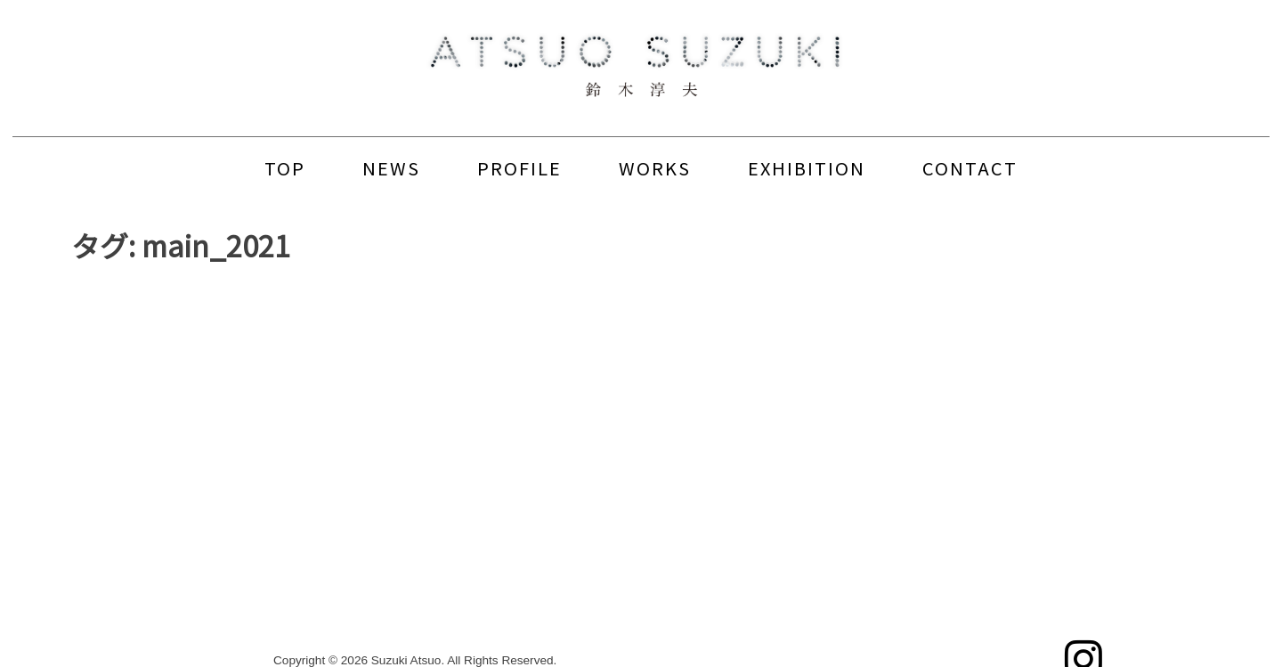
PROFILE (519, 168)
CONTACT (970, 168)
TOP (284, 168)
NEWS (391, 168)
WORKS (655, 168)
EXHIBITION (806, 168)
